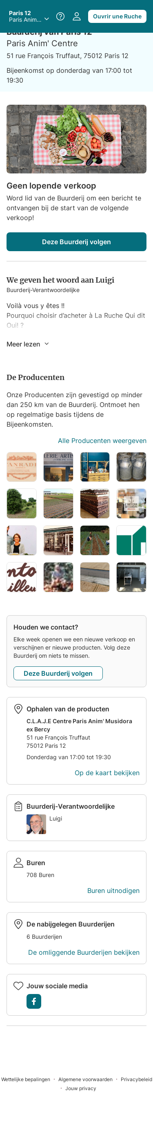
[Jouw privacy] (80, 1087)
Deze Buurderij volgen (76, 242)
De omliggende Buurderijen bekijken (84, 952)
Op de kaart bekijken (107, 773)
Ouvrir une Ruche (117, 16)
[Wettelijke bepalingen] (29, 1078)
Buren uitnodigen (113, 890)
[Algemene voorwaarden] (89, 1078)
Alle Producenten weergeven (102, 440)
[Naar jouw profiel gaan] (77, 16)
